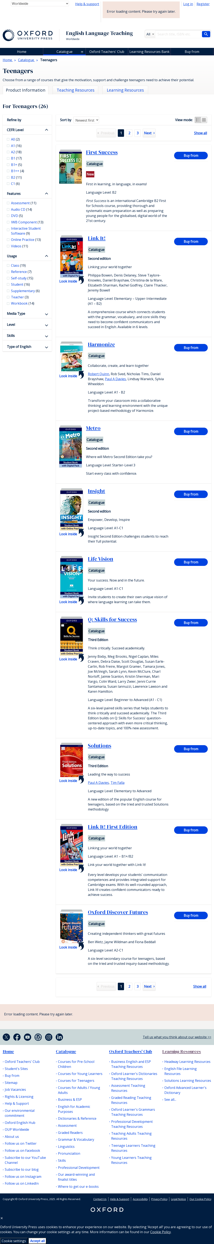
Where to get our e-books (78, 1186)
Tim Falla (117, 782)
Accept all (37, 1241)
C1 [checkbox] (15, 183)
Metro (93, 428)
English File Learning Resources (180, 1071)
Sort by (65, 120)
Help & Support (17, 1103)
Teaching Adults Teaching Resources (131, 1136)
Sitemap (11, 1082)
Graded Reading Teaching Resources (131, 1100)
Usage (12, 256)
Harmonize (101, 344)
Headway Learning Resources (187, 1061)
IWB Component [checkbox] (27, 222)
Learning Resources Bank (149, 51)
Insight (96, 491)
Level (11, 324)
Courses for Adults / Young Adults (79, 1090)
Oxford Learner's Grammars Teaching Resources (133, 1112)
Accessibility (140, 1199)
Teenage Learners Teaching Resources (133, 1148)
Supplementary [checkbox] (25, 291)
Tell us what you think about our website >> (177, 1037)
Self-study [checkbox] (22, 278)
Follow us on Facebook (22, 1150)
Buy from (192, 51)
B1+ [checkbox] (16, 164)
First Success (102, 152)
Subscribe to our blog (22, 1169)
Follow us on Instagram (23, 1176)
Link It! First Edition (112, 827)
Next (147, 133)
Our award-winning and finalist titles (76, 1177)
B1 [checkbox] (16, 158)
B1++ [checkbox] (17, 171)
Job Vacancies (15, 1089)
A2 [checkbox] (16, 152)
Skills (11, 335)
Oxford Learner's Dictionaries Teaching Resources (134, 1076)
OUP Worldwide (17, 1129)
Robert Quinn (98, 374)
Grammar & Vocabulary (76, 1139)
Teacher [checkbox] (20, 297)
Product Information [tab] (25, 90)
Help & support (87, 4)
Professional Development (79, 1167)
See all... (170, 1099)
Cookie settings (14, 1241)
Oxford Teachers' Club (106, 51)
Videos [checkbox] (19, 246)
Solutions (99, 745)
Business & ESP (70, 1099)
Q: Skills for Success (112, 619)
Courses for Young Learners (80, 1073)
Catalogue (65, 51)
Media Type (16, 313)
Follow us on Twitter (21, 1143)
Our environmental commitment (19, 1113)
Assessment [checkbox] (23, 203)
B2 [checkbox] (16, 177)
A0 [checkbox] (15, 139)
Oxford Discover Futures (118, 912)
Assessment (67, 1125)
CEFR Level (15, 130)
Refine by (14, 120)
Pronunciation (69, 1153)
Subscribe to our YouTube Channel (25, 1160)
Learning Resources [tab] (125, 90)
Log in (188, 4)
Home (8, 1051)
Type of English (19, 346)
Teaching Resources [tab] (75, 90)
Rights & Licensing (19, 1096)
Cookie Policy (160, 1232)
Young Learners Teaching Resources (131, 1160)
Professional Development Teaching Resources (132, 1124)
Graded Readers (70, 1132)
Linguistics (66, 1146)
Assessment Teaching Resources (128, 1088)
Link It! (97, 238)
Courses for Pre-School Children (76, 1064)
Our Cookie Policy (200, 1199)
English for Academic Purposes (74, 1109)
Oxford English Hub (20, 1122)
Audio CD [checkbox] (21, 209)
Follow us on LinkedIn (22, 1183)
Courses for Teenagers (76, 1080)
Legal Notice (178, 1199)
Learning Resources (181, 1051)
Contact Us (100, 1199)
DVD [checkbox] (17, 215)
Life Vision (100, 559)
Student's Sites (16, 1068)
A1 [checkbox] (16, 145)
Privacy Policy (159, 1199)
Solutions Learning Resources (187, 1080)
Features (14, 193)
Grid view (204, 120)
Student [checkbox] (20, 284)
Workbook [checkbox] (22, 303)
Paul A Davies (115, 379)
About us (12, 1136)
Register (203, 4)
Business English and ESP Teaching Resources (131, 1064)
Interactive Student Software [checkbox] (26, 231)
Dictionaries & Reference (77, 1118)
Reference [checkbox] (21, 271)
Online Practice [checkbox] (26, 239)
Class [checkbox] (18, 265)
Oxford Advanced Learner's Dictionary (185, 1090)
